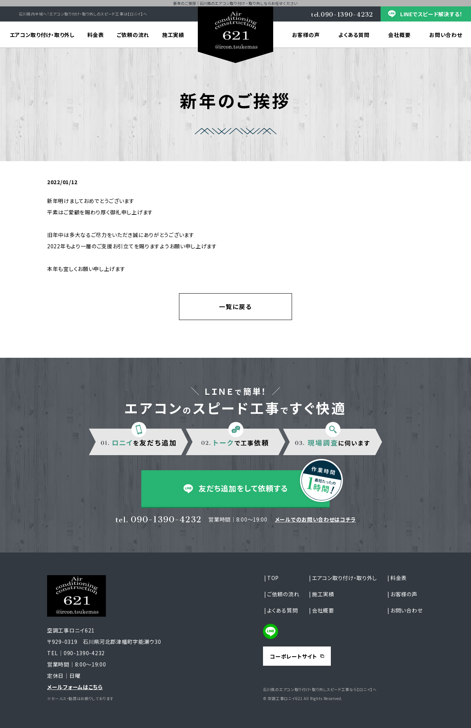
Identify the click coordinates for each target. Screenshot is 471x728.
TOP (273, 577)
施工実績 (173, 34)
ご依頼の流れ (133, 34)
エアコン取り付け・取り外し (42, 34)
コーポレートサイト (293, 656)
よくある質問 (353, 34)
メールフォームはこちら (75, 687)
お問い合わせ (406, 610)
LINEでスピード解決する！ (431, 14)
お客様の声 (306, 34)
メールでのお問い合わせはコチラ (315, 519)
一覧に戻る (235, 306)
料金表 (95, 34)
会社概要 (399, 34)
